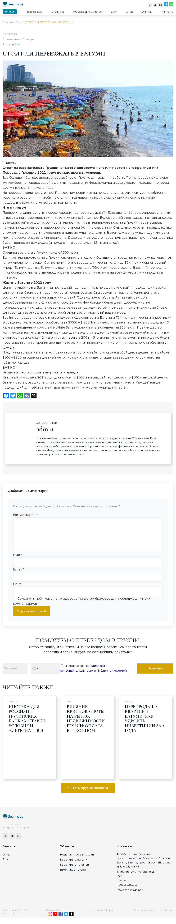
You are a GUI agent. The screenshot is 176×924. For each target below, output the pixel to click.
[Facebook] (60, 920)
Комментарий (25, 515)
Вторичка (58, 11)
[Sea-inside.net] (13, 5)
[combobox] (35, 674)
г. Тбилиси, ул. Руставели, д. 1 (136, 877)
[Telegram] (166, 5)
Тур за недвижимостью (87, 11)
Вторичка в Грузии (73, 875)
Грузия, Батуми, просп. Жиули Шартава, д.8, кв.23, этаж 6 (144, 870)
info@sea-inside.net (130, 895)
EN (149, 5)
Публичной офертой (112, 676)
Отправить (155, 674)
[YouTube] (55, 920)
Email (18, 575)
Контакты (167, 11)
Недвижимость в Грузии (77, 860)
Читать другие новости (88, 793)
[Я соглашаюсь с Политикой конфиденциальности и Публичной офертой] (62, 671)
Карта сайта (54, 915)
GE (155, 5)
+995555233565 (127, 890)
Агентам (147, 11)
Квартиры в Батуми (73, 865)
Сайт (17, 589)
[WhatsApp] (171, 5)
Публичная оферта (101, 915)
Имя (17, 561)
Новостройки (34, 11)
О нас (129, 11)
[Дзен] (71, 920)
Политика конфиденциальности (153, 915)
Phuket (9, 11)
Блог (114, 11)
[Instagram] (50, 920)
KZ (160, 5)
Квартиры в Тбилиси (74, 870)
